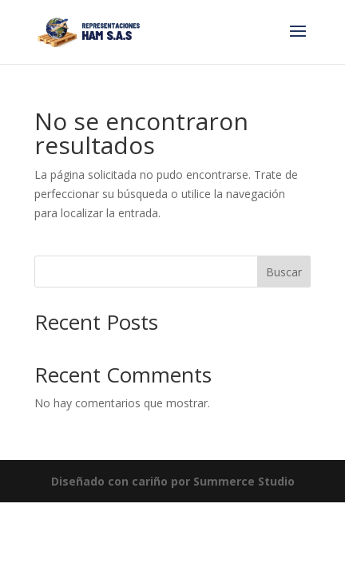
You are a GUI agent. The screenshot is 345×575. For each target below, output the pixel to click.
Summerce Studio (244, 481)
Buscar (284, 272)
